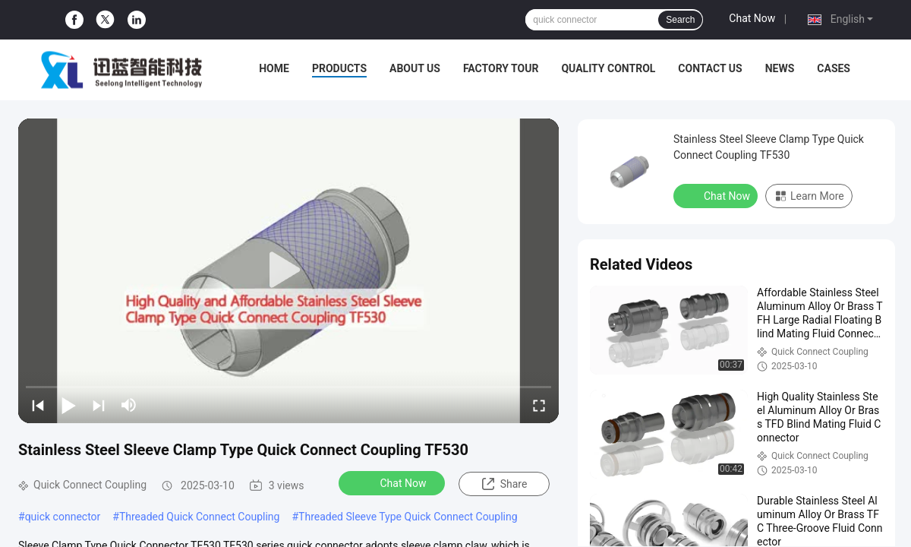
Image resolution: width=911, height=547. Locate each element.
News (780, 68)
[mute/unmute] (129, 405)
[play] (288, 270)
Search (680, 19)
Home (274, 68)
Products (339, 68)
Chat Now (752, 18)
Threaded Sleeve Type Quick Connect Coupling (408, 517)
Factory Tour (501, 68)
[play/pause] (68, 405)
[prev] (38, 405)
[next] (99, 405)
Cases (833, 68)
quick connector (63, 517)
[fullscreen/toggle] (539, 405)
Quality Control (608, 68)
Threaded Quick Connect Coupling (199, 517)
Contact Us (710, 68)
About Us (414, 68)
